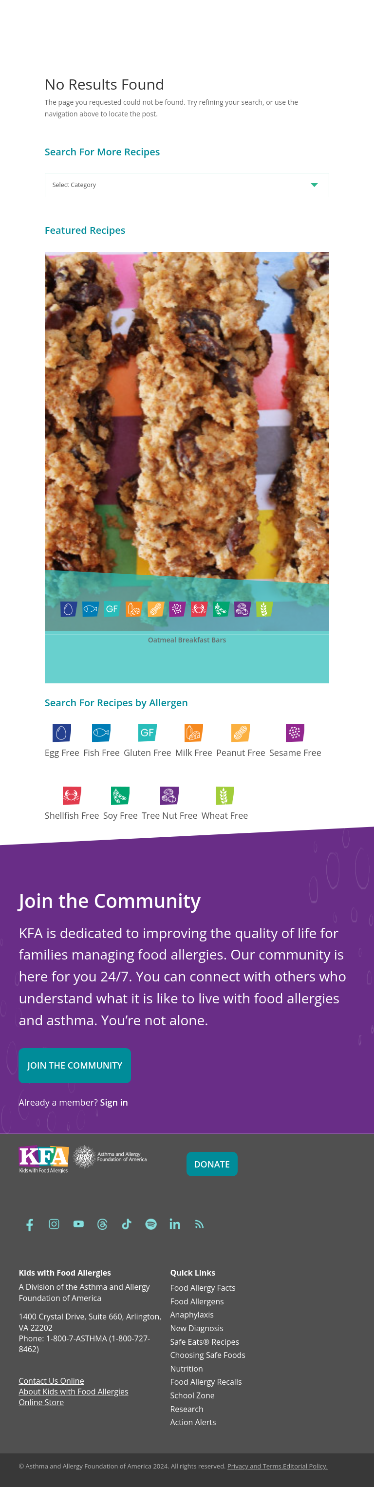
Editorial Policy (304, 1466)
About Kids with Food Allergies (73, 1392)
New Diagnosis (197, 1329)
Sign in (114, 1102)
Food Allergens (197, 1302)
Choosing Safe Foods (207, 1355)
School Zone (192, 1396)
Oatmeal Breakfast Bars (187, 639)
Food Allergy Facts (202, 1288)
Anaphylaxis (191, 1315)
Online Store (41, 1403)
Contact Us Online (51, 1381)
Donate (212, 1164)
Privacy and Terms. (255, 1466)
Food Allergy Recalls (206, 1382)
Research (186, 1409)
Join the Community (74, 1065)
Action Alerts (193, 1423)
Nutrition (186, 1369)
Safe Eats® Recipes (204, 1342)
